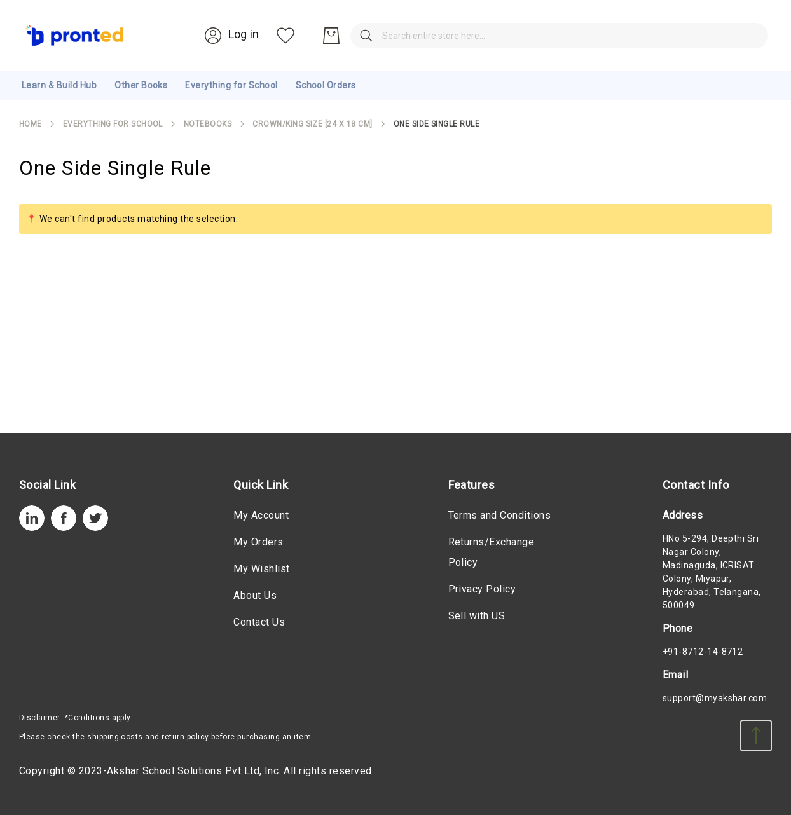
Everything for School (113, 124)
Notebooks (207, 124)
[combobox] (384, 35)
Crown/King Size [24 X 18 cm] (312, 124)
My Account (261, 515)
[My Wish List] (704, 35)
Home (30, 124)
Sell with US (477, 616)
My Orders (258, 542)
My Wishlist (261, 569)
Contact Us (259, 622)
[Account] (648, 35)
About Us (255, 595)
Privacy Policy (482, 589)
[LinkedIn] (32, 527)
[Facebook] (63, 527)
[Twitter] (95, 527)
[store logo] (75, 35)
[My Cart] (749, 35)
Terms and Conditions (499, 515)
